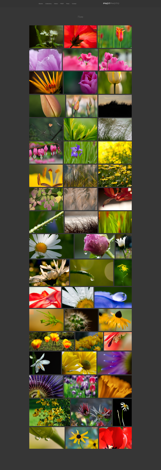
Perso (67, 3)
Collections (48, 3)
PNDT (62, 3)
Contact (74, 3)
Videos (56, 3)
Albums (41, 3)
